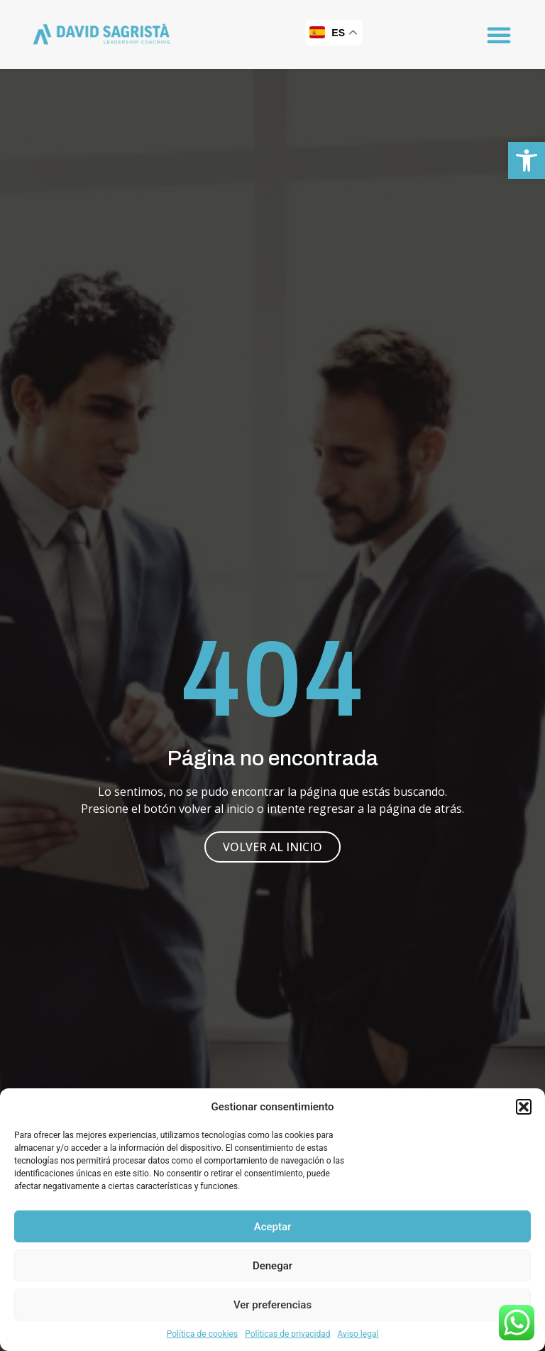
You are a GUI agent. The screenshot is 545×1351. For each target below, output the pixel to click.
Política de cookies (202, 1334)
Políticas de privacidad (287, 1334)
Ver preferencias (272, 1304)
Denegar (272, 1265)
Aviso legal (358, 1334)
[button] (526, 160)
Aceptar (273, 1226)
